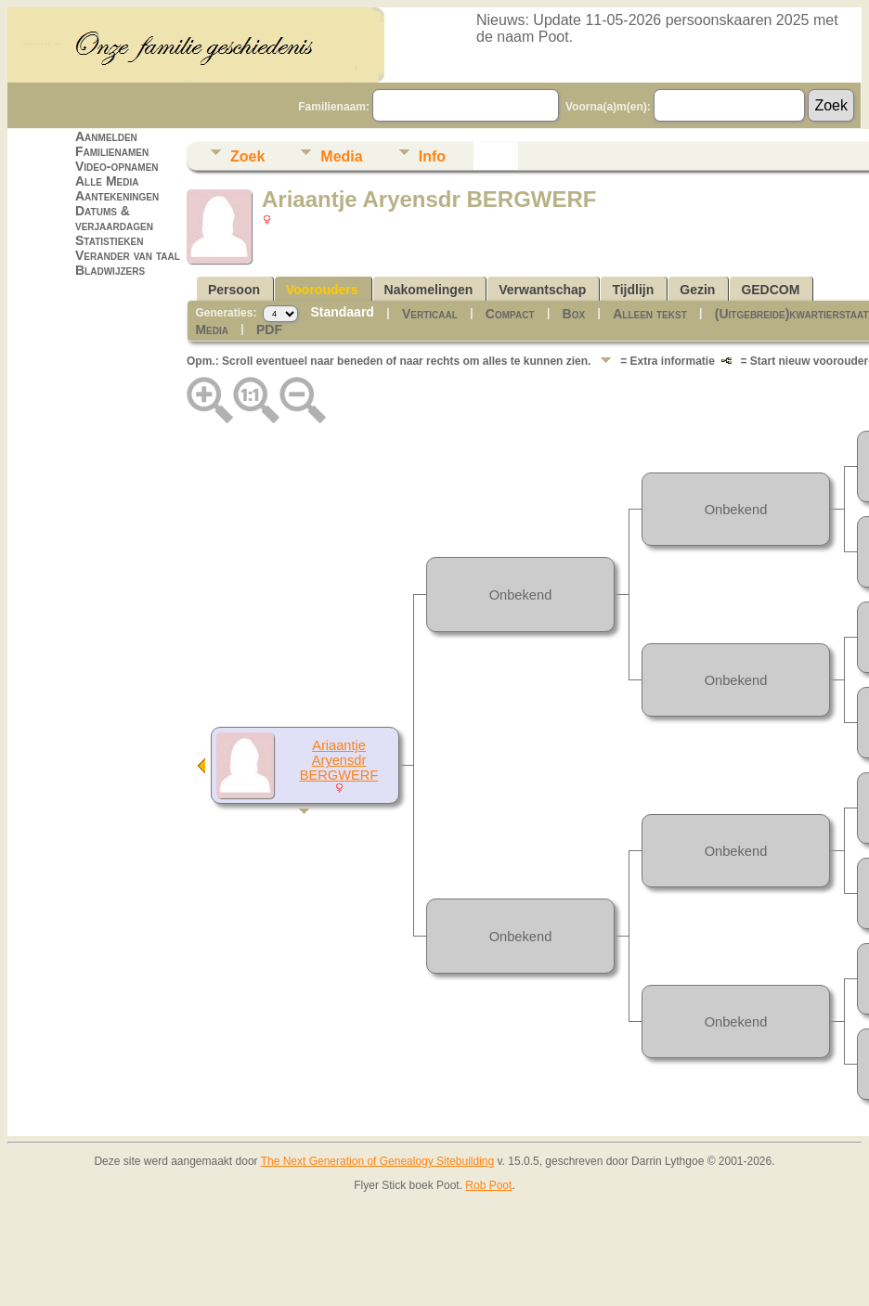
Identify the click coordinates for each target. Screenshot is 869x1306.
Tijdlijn (633, 289)
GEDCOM (770, 289)
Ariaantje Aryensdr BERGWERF (339, 760)
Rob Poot (488, 1185)
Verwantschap (542, 289)
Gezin (697, 289)
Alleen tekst (650, 313)
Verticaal (430, 313)
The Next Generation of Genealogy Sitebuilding (378, 1161)
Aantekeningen (117, 195)
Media (341, 156)
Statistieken (109, 240)
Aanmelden (106, 136)
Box (574, 313)
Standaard (341, 311)
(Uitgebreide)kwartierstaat (792, 313)
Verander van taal (127, 255)
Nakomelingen (428, 289)
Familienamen (112, 151)
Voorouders (322, 289)
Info (432, 156)
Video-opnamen (117, 166)
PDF (269, 329)
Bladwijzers (110, 270)
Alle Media (106, 181)
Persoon (234, 289)
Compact (510, 313)
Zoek (247, 156)
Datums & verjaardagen (114, 218)
